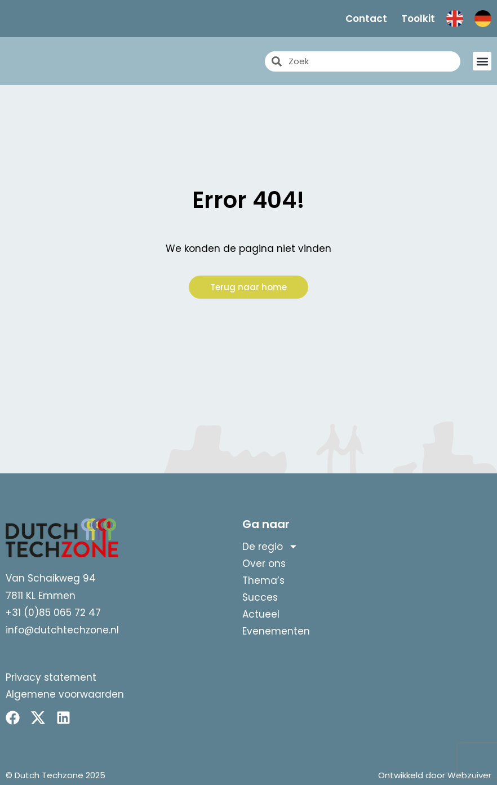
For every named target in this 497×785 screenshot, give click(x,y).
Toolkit (418, 18)
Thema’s (263, 580)
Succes (260, 597)
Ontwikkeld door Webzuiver (434, 775)
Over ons (264, 563)
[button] (482, 61)
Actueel (260, 614)
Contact (366, 18)
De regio (270, 546)
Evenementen (276, 631)
